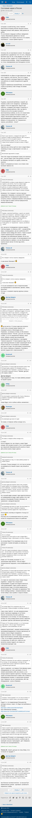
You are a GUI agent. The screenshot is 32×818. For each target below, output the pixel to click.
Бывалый (9, 354)
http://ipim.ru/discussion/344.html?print (12, 707)
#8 (30, 272)
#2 (30, 50)
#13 (30, 432)
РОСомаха (9, 92)
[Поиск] (30, 2)
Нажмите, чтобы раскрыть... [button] (16, 321)
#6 (30, 176)
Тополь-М (9, 66)
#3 (30, 72)
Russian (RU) (5, 808)
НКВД (7, 384)
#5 (30, 132)
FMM (3, 10)
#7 (30, 254)
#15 (30, 529)
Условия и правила (15, 810)
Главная (26, 812)
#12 (30, 413)
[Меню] (2, 2)
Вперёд (17, 13)
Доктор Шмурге (11, 297)
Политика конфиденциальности (9, 812)
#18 (30, 691)
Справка (21, 812)
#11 (30, 390)
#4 (30, 99)
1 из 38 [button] (10, 13)
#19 (30, 722)
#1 (30, 23)
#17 (30, 654)
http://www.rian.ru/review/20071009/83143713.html (15, 711)
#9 (30, 303)
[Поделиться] (28, 24)
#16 (30, 603)
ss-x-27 (8, 43)
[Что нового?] (26, 2)
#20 (30, 762)
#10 (30, 360)
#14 (30, 478)
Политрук (9, 406)
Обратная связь (5, 810)
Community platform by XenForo (14, 816)
